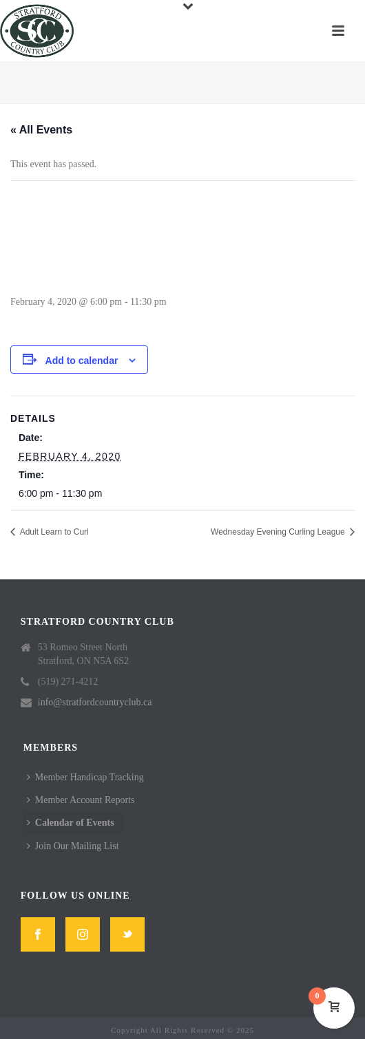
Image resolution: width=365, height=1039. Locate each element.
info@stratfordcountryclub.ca (95, 702)
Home (166, 94)
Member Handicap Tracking (85, 777)
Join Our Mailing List (73, 846)
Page (196, 94)
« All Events (41, 130)
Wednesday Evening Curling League (279, 532)
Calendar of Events (70, 822)
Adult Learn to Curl (53, 532)
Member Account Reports (81, 800)
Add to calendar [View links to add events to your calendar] (81, 360)
